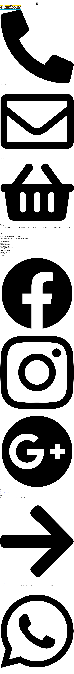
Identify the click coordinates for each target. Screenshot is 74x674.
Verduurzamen (34, 227)
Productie (45, 227)
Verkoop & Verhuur (57, 227)
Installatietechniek (21, 227)
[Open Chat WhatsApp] (37, 672)
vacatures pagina (42, 585)
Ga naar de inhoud (3, 0)
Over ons (68, 227)
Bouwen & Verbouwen (8, 227)
